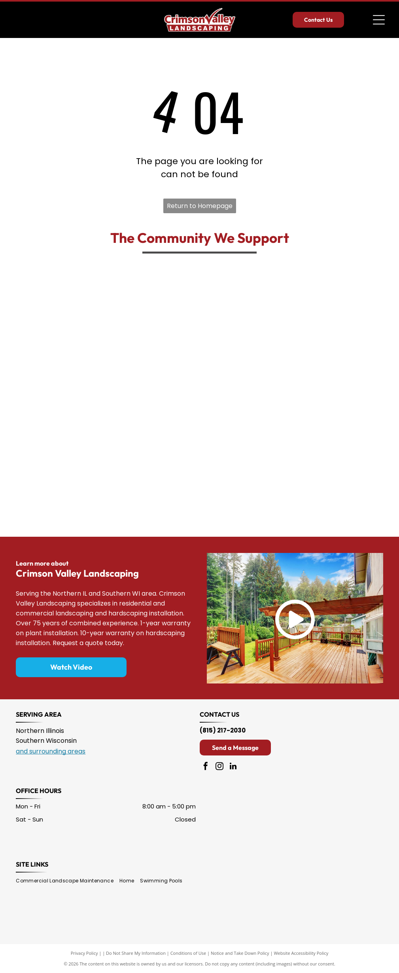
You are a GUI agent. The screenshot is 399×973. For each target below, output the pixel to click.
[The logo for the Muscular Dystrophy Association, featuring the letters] (295, 297)
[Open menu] (379, 20)
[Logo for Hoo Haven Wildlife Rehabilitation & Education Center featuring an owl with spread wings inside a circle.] (167, 361)
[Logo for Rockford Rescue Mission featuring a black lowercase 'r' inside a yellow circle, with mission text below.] (167, 489)
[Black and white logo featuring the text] (359, 425)
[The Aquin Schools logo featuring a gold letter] (104, 489)
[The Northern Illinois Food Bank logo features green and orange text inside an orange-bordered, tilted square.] (231, 425)
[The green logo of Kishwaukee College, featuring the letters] (40, 297)
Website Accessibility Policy (301, 953)
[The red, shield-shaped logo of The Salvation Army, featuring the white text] (40, 425)
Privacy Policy (84, 953)
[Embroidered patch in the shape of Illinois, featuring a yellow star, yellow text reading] (167, 425)
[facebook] (206, 767)
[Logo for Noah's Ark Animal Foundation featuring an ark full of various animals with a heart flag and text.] (40, 489)
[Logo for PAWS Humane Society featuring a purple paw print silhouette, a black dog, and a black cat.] (104, 425)
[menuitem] (67, 881)
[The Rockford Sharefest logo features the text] (104, 297)
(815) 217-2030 (223, 730)
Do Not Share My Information (136, 953)
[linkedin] (233, 767)
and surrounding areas (50, 751)
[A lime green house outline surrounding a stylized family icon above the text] (231, 361)
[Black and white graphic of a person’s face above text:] (295, 361)
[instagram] (219, 767)
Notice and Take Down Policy (240, 953)
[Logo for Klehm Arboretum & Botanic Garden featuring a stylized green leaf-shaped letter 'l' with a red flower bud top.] (359, 297)
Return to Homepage (200, 205)
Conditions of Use (188, 953)
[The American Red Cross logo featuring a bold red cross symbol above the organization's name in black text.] (359, 361)
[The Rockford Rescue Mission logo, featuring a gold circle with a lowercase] (167, 297)
